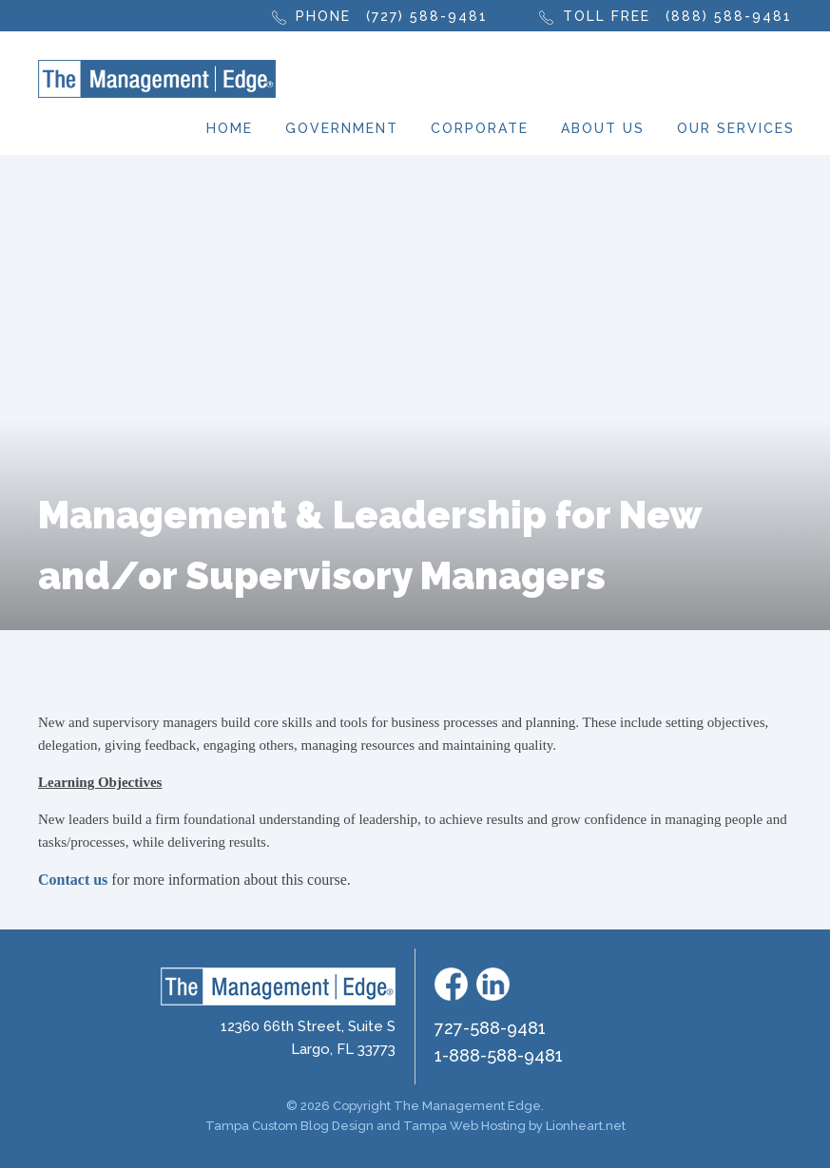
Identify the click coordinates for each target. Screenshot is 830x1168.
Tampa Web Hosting (464, 1126)
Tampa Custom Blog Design (289, 1126)
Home (229, 128)
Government (341, 128)
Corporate (480, 128)
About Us (603, 128)
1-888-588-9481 (498, 1055)
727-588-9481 (490, 1028)
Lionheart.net (586, 1126)
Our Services (736, 128)
